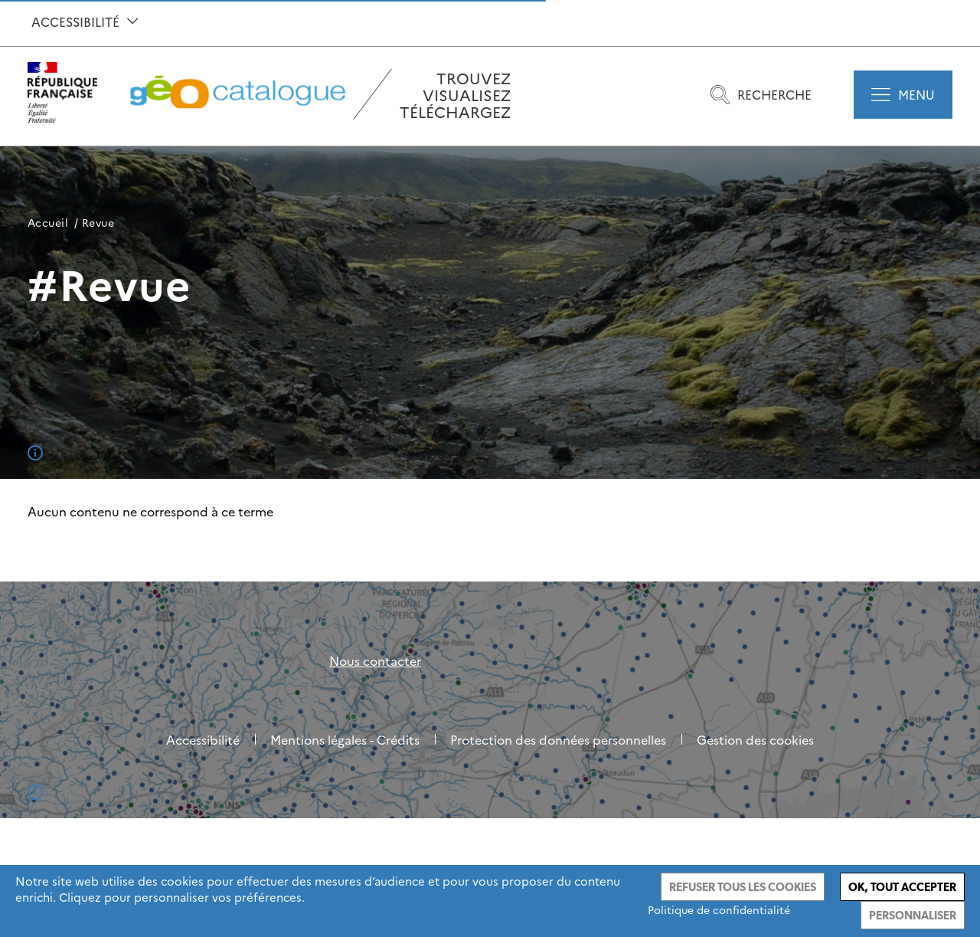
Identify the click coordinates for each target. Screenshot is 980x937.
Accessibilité (84, 21)
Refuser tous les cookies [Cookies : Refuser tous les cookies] (742, 886)
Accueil (48, 222)
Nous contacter (375, 660)
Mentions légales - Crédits (345, 739)
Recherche (761, 94)
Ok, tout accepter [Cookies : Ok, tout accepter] (902, 886)
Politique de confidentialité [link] (719, 909)
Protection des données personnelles (558, 739)
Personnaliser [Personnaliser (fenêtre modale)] (912, 915)
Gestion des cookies (755, 739)
